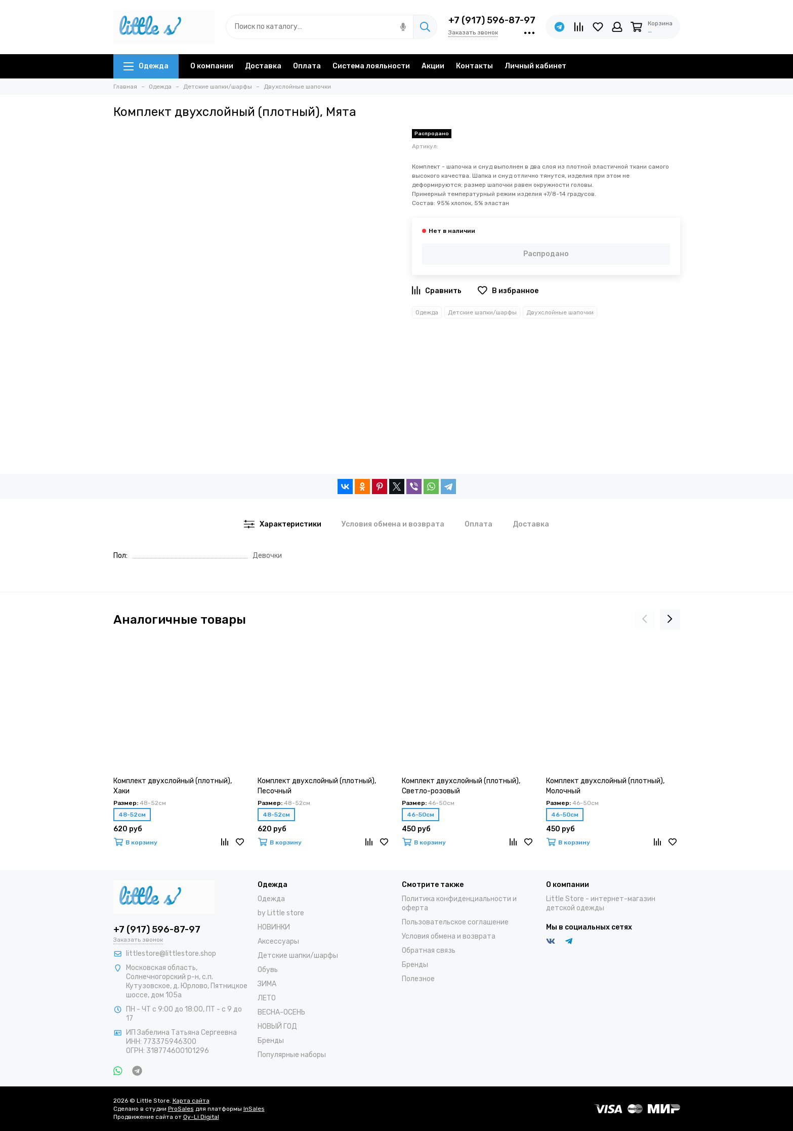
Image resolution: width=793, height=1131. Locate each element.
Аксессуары (278, 941)
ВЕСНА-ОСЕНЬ (281, 1012)
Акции (433, 66)
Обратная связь (428, 950)
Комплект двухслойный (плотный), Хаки (172, 786)
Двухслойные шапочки (560, 312)
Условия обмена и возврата (448, 936)
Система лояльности (371, 66)
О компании (211, 66)
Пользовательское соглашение (455, 922)
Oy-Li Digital (201, 1116)
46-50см (420, 814)
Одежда (146, 66)
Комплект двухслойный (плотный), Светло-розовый (461, 786)
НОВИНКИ (274, 927)
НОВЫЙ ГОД (277, 1026)
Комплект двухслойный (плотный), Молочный (605, 786)
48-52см (132, 814)
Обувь (268, 969)
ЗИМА (267, 984)
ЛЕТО (267, 998)
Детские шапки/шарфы (482, 312)
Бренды (271, 1040)
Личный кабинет (535, 66)
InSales (254, 1108)
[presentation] (645, 620)
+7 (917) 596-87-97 (491, 20)
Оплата (307, 66)
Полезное (418, 979)
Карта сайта (191, 1100)
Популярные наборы (292, 1055)
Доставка (263, 66)
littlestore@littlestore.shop (171, 953)
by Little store (281, 913)
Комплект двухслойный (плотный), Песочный (317, 786)
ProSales (181, 1108)
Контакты (474, 66)
